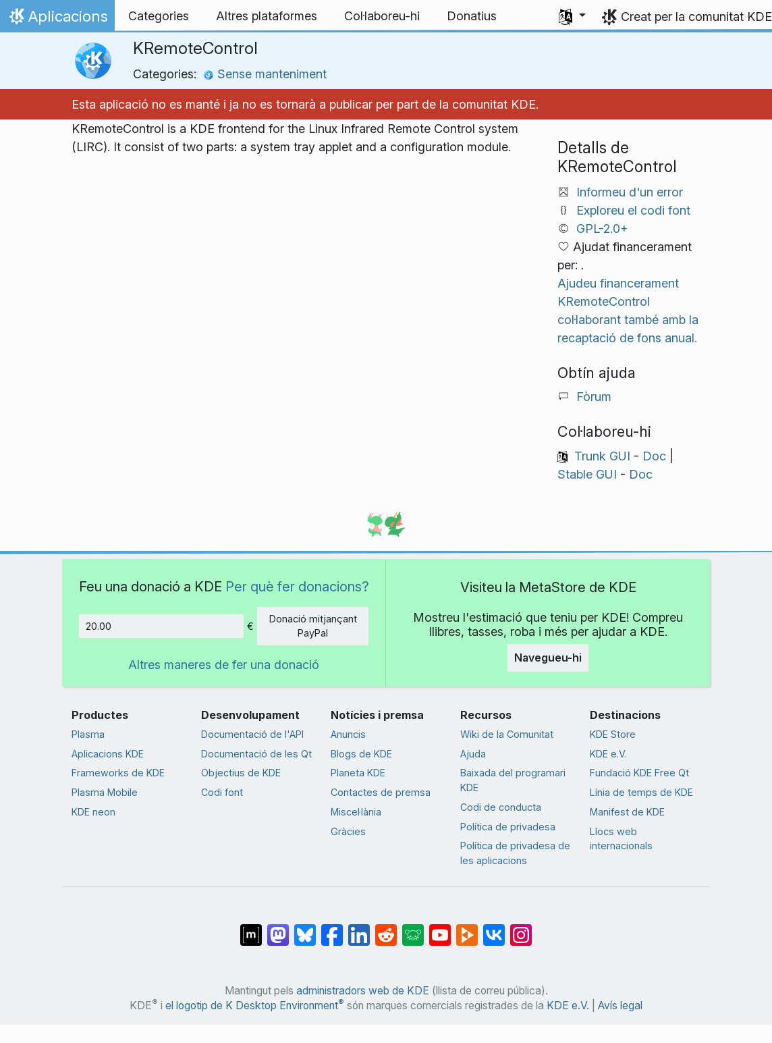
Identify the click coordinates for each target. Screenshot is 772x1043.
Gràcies (348, 831)
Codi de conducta (500, 807)
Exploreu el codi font (633, 210)
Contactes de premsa (381, 792)
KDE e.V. (608, 753)
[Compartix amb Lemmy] (413, 928)
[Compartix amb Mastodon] (278, 928)
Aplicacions (57, 19)
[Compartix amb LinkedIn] (359, 928)
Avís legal (620, 1005)
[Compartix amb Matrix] (251, 928)
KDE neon (93, 812)
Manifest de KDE (627, 812)
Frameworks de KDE (118, 772)
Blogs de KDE (361, 753)
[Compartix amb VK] (494, 928)
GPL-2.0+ (602, 228)
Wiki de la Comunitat (506, 734)
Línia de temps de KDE (641, 792)
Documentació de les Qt (256, 753)
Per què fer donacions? (297, 586)
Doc (654, 456)
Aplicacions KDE (108, 753)
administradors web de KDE (362, 990)
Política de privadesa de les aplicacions (515, 853)
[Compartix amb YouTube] (440, 928)
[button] (572, 16)
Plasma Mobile (105, 792)
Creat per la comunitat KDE (696, 16)
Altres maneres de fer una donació (223, 665)
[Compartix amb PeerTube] (467, 928)
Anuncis (348, 734)
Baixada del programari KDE (513, 780)
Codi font (222, 792)
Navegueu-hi (548, 657)
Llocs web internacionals (621, 839)
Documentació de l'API (252, 734)
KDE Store (613, 734)
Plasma (88, 734)
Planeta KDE (358, 772)
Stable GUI (587, 474)
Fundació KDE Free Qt (639, 772)
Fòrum (593, 397)
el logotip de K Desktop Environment (254, 1005)
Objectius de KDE (241, 772)
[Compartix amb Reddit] (386, 928)
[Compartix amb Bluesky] (305, 928)
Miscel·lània (356, 812)
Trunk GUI (602, 456)
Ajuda (473, 753)
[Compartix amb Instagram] (521, 928)
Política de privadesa (507, 826)
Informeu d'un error (629, 192)
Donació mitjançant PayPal (313, 626)
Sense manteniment (265, 74)
